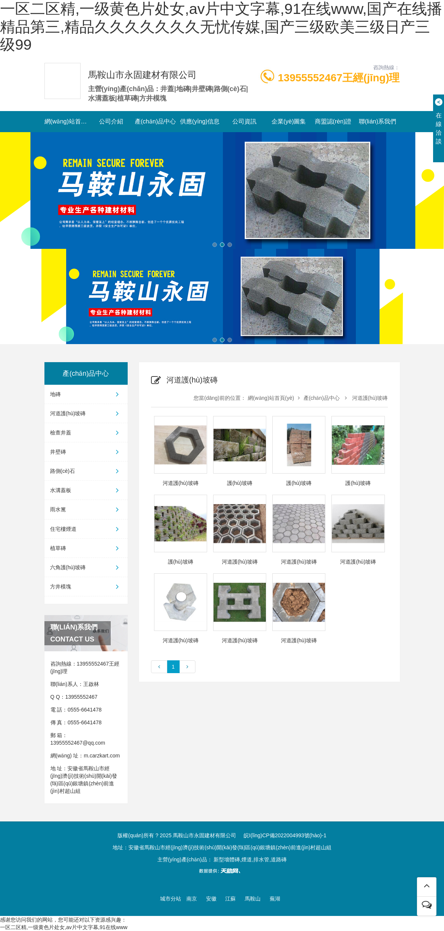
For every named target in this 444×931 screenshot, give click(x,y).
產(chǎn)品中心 (155, 121)
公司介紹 (111, 121)
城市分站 (170, 899)
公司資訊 (244, 121)
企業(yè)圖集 (289, 121)
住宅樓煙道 (86, 529)
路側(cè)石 (86, 471)
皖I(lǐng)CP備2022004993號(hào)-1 (285, 835)
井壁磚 (86, 452)
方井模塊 (86, 586)
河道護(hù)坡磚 (86, 413)
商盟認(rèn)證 (333, 121)
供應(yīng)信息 (200, 121)
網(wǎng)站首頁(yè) (66, 121)
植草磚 (86, 548)
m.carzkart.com (102, 756)
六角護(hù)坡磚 (86, 567)
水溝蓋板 (86, 490)
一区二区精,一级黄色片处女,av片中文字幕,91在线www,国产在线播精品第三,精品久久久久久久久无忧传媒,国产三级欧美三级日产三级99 (221, 26)
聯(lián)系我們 (378, 121)
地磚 (86, 394)
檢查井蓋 (86, 432)
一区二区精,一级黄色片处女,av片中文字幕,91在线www (63, 927)
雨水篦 (86, 509)
